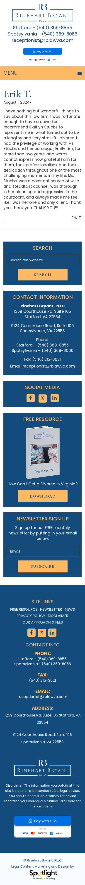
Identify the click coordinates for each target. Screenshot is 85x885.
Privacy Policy (31, 615)
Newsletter (51, 609)
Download (43, 496)
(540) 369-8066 (59, 34)
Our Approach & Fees (42, 622)
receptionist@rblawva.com (42, 40)
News (70, 609)
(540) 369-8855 (54, 27)
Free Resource (23, 609)
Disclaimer (58, 615)
